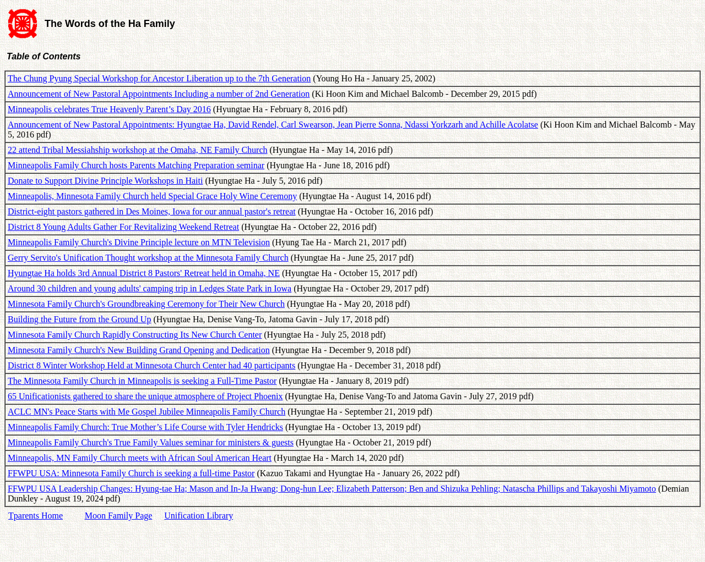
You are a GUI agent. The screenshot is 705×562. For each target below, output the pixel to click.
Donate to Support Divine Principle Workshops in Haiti (105, 180)
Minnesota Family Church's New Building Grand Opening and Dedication (139, 350)
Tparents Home (35, 515)
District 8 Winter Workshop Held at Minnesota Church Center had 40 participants (151, 365)
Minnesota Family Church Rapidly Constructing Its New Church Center (135, 334)
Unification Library (198, 515)
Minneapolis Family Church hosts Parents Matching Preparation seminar (136, 165)
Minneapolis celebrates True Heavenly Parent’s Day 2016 (109, 109)
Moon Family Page (119, 515)
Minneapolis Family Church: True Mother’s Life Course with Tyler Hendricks (145, 427)
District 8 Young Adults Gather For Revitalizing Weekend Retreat (123, 227)
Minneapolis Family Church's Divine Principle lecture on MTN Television (139, 242)
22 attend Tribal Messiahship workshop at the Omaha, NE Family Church (138, 150)
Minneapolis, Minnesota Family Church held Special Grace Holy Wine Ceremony (152, 196)
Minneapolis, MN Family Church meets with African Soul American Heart (140, 457)
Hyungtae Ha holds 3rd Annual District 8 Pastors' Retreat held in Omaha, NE (144, 273)
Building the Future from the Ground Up (79, 319)
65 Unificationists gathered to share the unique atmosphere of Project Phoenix (145, 396)
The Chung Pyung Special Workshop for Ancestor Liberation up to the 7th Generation (159, 78)
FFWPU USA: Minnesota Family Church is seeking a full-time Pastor (131, 473)
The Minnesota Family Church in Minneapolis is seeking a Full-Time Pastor (142, 380)
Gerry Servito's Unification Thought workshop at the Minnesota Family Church (148, 257)
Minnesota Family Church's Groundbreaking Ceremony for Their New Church (146, 303)
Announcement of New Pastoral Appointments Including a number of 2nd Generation (159, 93)
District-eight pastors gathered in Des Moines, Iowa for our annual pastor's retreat (152, 211)
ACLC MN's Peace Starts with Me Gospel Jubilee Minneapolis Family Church (146, 411)
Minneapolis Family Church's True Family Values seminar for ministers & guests (151, 442)
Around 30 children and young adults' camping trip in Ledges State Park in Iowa (149, 288)
